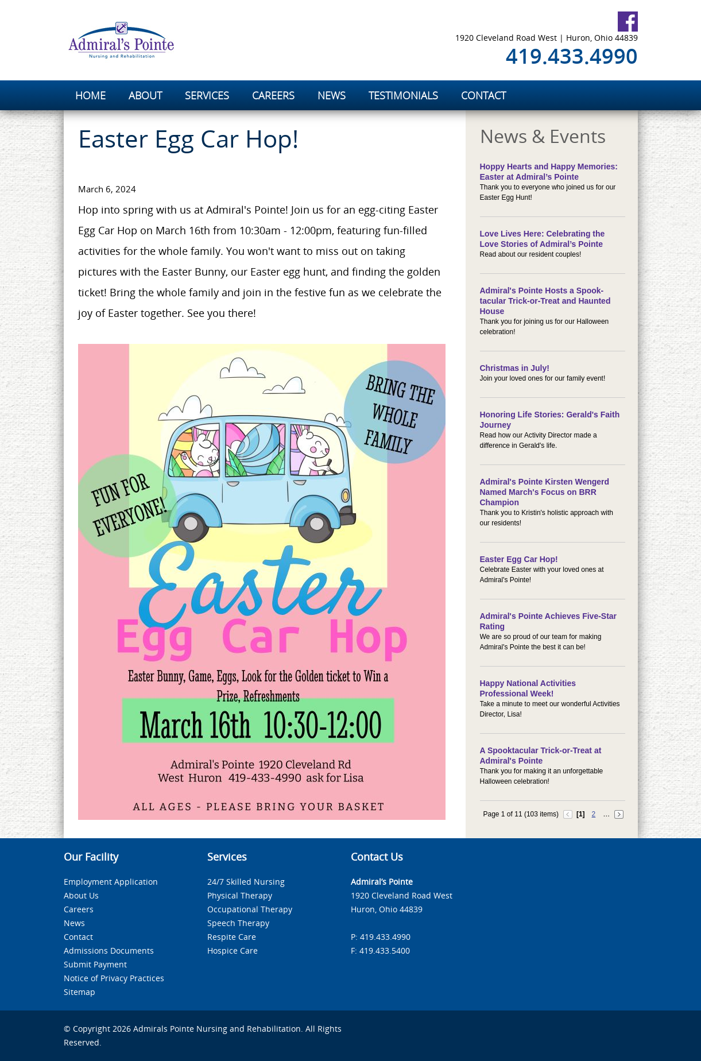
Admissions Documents (109, 950)
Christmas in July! (514, 368)
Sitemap (79, 991)
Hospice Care (232, 950)
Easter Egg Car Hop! (519, 559)
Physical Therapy (239, 895)
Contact (78, 936)
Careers (79, 909)
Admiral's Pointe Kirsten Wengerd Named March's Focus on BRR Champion (545, 492)
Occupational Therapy (249, 909)
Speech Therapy (238, 922)
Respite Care (231, 936)
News (74, 922)
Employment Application (111, 881)
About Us (81, 895)
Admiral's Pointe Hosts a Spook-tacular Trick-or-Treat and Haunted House (545, 301)
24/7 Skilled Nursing (246, 881)
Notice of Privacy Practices (114, 978)
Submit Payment (95, 964)
